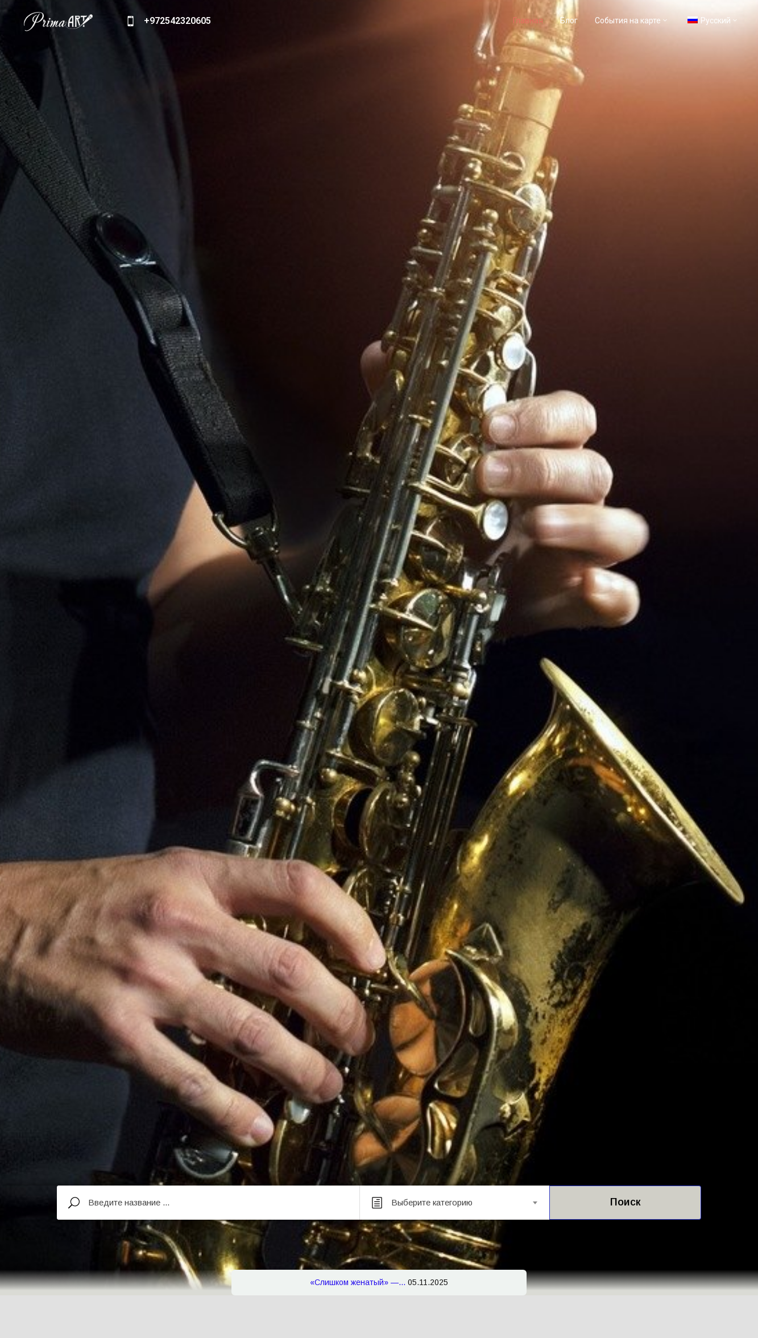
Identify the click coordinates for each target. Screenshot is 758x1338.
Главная (528, 20)
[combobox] (454, 1203)
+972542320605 (177, 20)
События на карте (632, 20)
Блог (569, 20)
